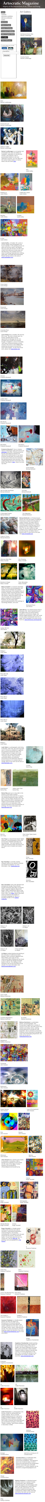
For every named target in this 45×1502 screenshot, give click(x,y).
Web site (15, 1238)
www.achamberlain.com (27, 1356)
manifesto (3, 14)
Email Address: (6, 51)
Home (3, 12)
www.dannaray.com (6, 807)
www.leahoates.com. (7, 763)
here (14, 161)
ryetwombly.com (15, 866)
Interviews (4, 22)
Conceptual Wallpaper (7, 31)
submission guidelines (7, 16)
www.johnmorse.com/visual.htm (32, 619)
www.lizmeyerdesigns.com (8, 966)
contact (3, 19)
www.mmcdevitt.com (27, 533)
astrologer (4, 452)
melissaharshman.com (25, 1036)
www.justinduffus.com (7, 257)
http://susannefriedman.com (11, 1331)
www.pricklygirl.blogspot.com (23, 1493)
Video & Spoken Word (7, 34)
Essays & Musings (6, 28)
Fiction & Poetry (5, 25)
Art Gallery (4, 37)
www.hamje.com (15, 349)
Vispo (12, 893)
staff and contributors (6, 18)
